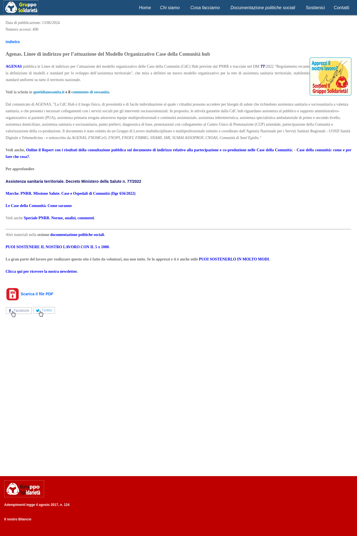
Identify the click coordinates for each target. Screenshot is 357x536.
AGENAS (14, 66)
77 (262, 66)
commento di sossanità (90, 92)
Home (145, 7)
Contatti (341, 7)
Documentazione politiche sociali (262, 7)
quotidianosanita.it (48, 92)
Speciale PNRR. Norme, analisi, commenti (59, 218)
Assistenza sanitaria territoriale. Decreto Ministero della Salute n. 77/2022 (74, 181)
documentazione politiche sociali (77, 235)
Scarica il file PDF (29, 294)
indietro (13, 42)
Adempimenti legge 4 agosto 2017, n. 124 (36, 505)
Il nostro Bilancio (17, 519)
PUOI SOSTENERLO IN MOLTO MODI (234, 259)
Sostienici (315, 7)
